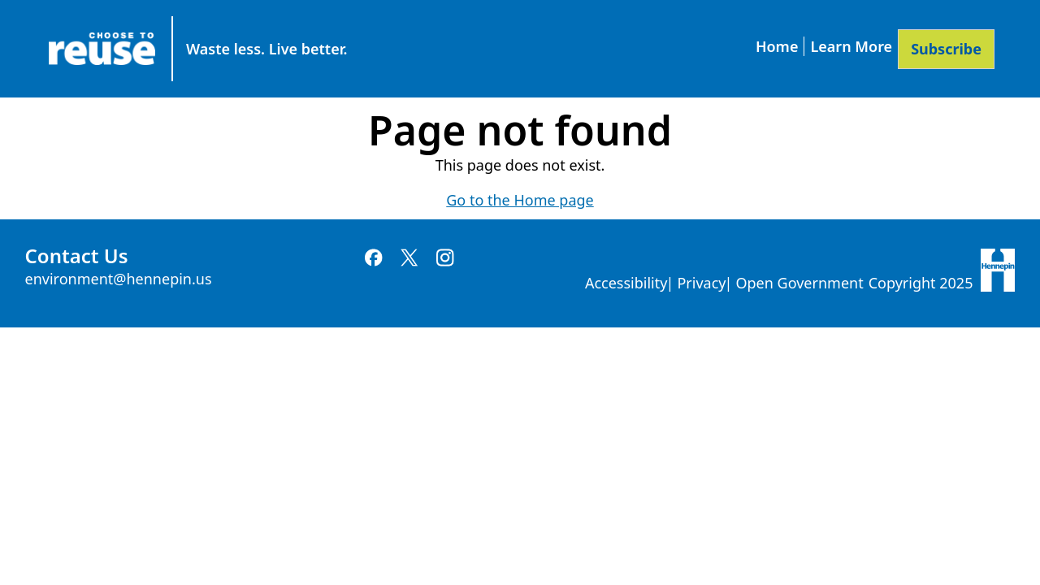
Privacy (701, 282)
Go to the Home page (519, 200)
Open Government (799, 282)
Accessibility (626, 282)
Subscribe (946, 48)
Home (777, 46)
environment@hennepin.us (118, 278)
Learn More (851, 46)
